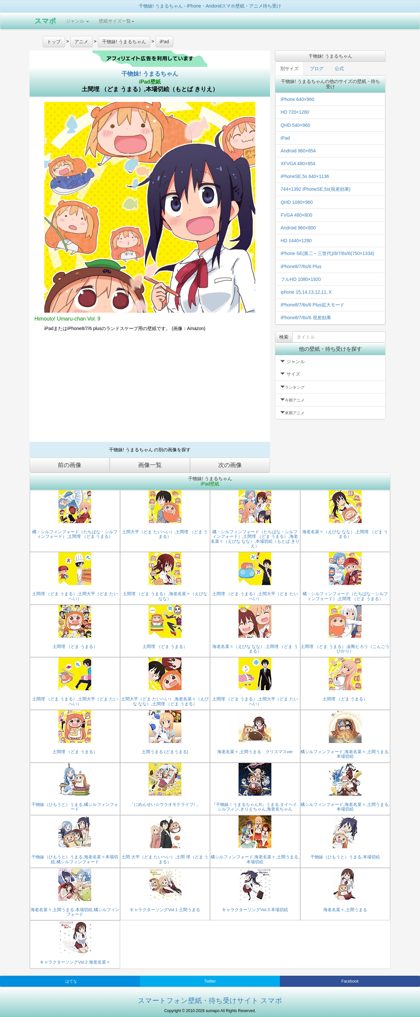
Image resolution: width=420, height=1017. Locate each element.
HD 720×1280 (295, 112)
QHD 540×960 (295, 125)
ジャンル (77, 21)
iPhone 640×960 (297, 99)
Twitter (210, 981)
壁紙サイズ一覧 (116, 21)
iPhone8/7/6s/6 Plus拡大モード (313, 304)
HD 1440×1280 (296, 240)
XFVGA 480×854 (298, 163)
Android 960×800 (298, 227)
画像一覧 (150, 465)
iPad (285, 138)
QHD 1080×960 (297, 202)
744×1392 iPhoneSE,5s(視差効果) (315, 189)
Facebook (350, 981)
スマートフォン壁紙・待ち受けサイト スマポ (210, 1000)
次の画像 (230, 465)
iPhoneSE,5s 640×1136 (305, 176)
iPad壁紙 (150, 82)
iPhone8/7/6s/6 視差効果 (306, 317)
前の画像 (69, 465)
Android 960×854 (298, 150)
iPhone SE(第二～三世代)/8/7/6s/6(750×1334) (327, 253)
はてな (71, 981)
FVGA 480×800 (296, 215)
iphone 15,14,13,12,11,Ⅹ (306, 292)
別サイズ (289, 68)
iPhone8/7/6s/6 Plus (301, 266)
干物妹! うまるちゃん (149, 73)
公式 (339, 68)
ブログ (317, 68)
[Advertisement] (150, 389)
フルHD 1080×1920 (301, 279)
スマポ (45, 21)
